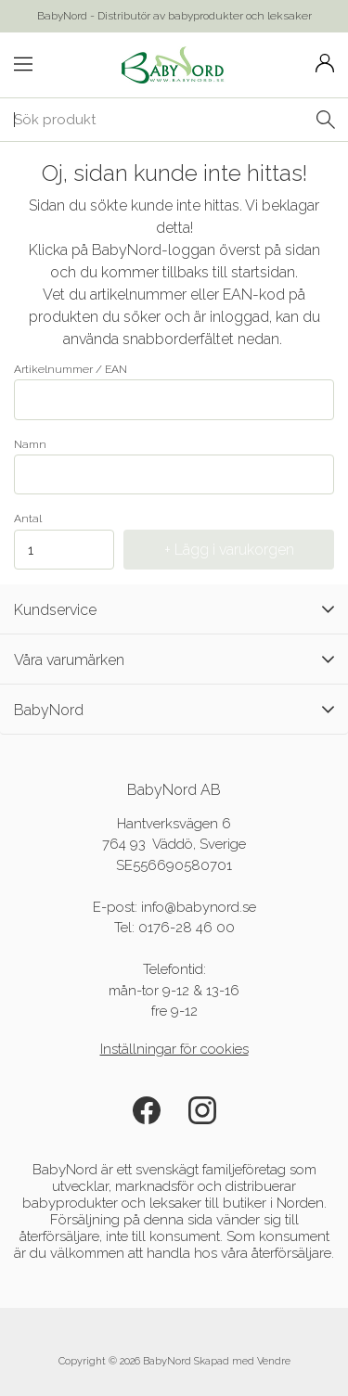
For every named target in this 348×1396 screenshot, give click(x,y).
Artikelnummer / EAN (174, 391)
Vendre (273, 1361)
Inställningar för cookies (174, 1049)
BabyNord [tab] (174, 710)
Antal (28, 518)
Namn (174, 466)
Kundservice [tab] (174, 609)
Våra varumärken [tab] (174, 659)
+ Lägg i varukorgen (229, 549)
